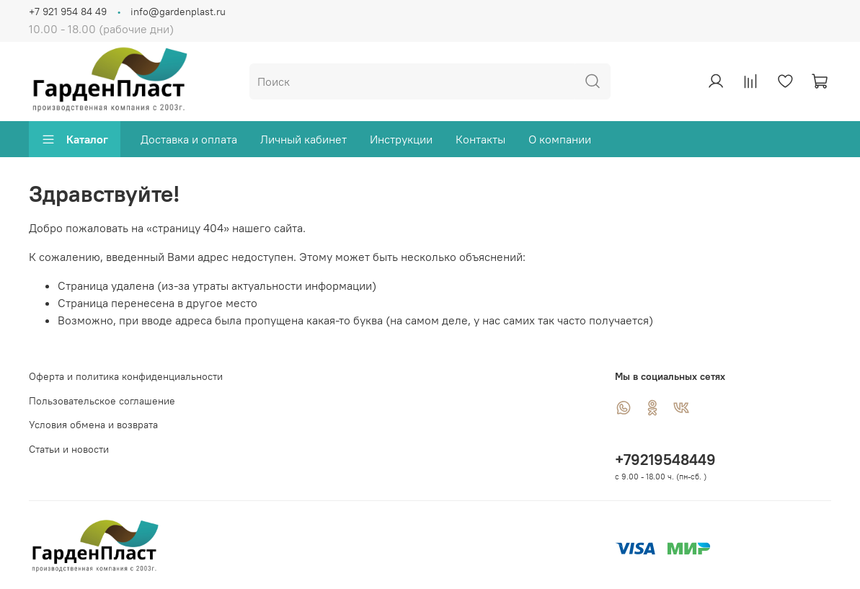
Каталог (74, 139)
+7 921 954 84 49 (68, 11)
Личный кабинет (303, 139)
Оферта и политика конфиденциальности (126, 376)
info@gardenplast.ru (178, 11)
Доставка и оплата (189, 139)
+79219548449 (665, 459)
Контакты (480, 139)
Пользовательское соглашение (102, 400)
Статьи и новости (69, 449)
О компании (559, 139)
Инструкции (401, 139)
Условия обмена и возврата (93, 424)
